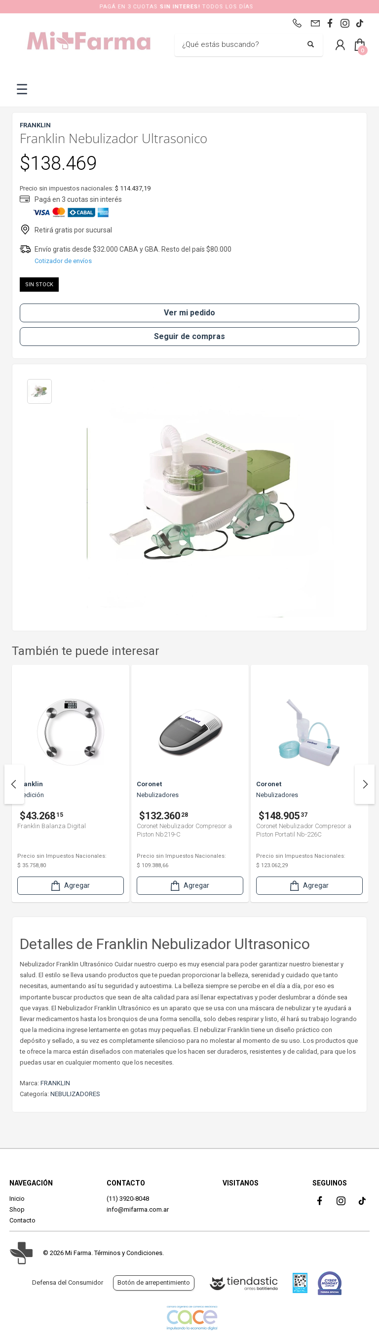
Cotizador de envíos (63, 261)
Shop (17, 1209)
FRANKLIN (55, 1083)
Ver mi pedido (189, 312)
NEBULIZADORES (75, 1094)
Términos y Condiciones (128, 1253)
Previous (14, 784)
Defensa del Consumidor (67, 1282)
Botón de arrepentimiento (153, 1282)
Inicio (17, 1198)
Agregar (69, 885)
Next (365, 784)
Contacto (22, 1220)
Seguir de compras (189, 336)
